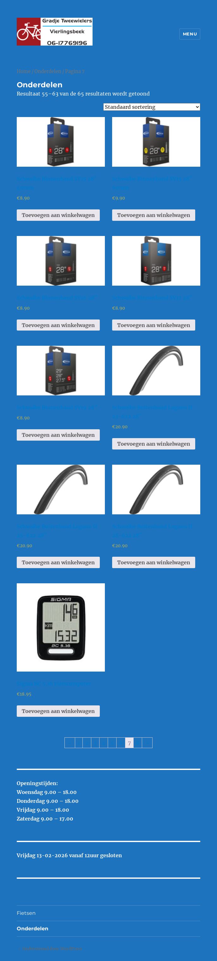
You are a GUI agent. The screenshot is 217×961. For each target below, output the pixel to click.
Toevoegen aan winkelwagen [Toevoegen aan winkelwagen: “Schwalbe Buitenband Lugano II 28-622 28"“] (153, 562)
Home (24, 71)
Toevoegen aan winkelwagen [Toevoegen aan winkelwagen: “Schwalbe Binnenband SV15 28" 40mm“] (58, 215)
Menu (190, 33)
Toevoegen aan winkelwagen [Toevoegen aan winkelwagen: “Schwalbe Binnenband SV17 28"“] (153, 325)
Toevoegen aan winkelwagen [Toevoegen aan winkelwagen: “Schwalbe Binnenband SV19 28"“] (58, 435)
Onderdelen (47, 71)
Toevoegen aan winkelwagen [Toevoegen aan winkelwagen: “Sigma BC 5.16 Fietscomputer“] (58, 711)
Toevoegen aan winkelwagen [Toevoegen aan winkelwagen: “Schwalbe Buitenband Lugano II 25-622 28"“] (58, 562)
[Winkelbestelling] (151, 107)
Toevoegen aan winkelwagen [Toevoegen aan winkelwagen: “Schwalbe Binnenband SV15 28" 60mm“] (153, 215)
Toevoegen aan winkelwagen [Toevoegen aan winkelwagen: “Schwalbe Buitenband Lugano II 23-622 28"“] (153, 444)
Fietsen (26, 913)
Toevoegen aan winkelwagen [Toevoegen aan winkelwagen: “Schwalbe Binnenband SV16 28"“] (58, 325)
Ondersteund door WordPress (52, 949)
